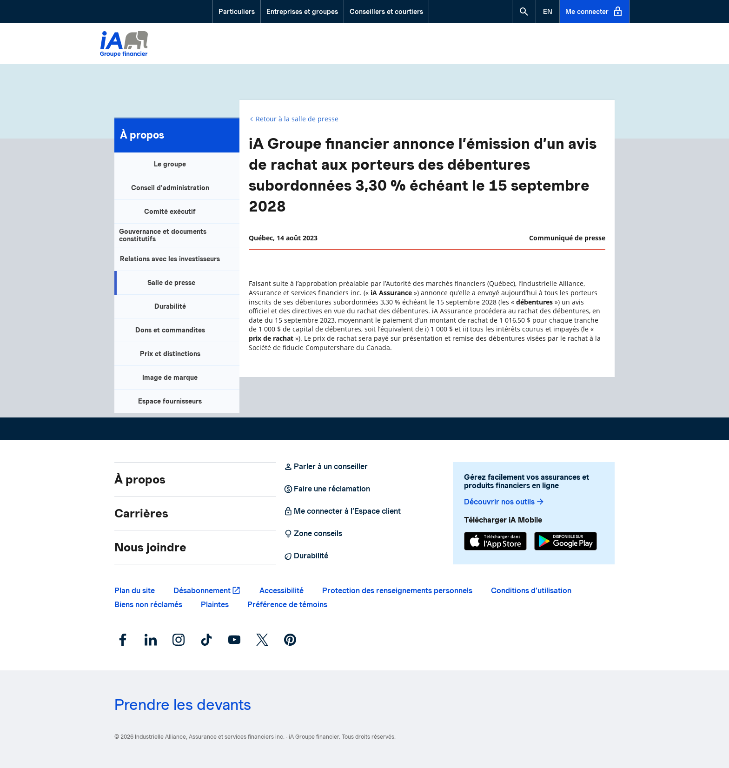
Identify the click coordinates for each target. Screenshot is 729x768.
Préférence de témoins (287, 604)
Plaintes (215, 604)
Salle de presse (171, 282)
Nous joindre (150, 547)
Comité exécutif (170, 211)
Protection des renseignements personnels (397, 590)
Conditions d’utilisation (531, 590)
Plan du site (134, 590)
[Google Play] (565, 542)
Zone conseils (313, 533)
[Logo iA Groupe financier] (123, 45)
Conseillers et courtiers (386, 11)
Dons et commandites (170, 330)
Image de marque (170, 377)
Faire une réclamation (327, 489)
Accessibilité (281, 590)
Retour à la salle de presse (297, 118)
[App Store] (495, 542)
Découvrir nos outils (504, 501)
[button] (524, 11)
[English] (547, 11)
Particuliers (237, 11)
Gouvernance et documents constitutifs (162, 235)
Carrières (141, 513)
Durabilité (170, 306)
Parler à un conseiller (326, 466)
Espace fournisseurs (170, 401)
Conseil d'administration (170, 188)
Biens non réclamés (148, 604)
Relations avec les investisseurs (170, 259)
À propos (142, 135)
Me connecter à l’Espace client (342, 511)
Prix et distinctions (170, 354)
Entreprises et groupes (302, 11)
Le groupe (170, 164)
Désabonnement (202, 590)
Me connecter (594, 11)
